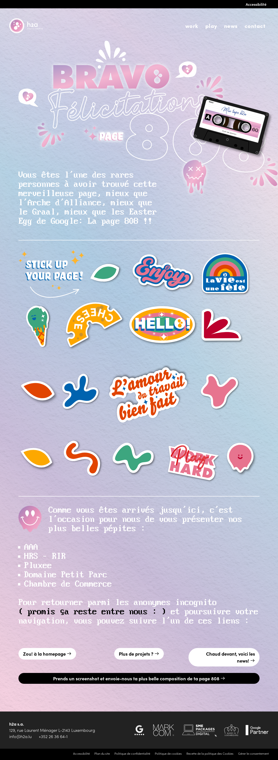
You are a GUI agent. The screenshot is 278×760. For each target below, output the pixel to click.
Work (191, 25)
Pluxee (38, 565)
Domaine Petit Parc (65, 575)
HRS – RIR (45, 556)
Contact (255, 25)
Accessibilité (256, 4)
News (231, 25)
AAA (31, 547)
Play (211, 25)
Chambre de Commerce (68, 584)
